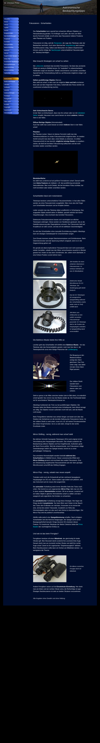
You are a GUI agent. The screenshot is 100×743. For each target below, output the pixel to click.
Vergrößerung (71, 45)
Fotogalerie (7, 98)
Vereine (6, 90)
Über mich (7, 101)
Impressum (7, 110)
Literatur (6, 84)
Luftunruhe (39, 66)
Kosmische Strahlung (11, 61)
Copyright (7, 107)
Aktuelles (7, 19)
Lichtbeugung (72, 349)
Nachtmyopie (56, 50)
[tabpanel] (57, 23)
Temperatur (58, 43)
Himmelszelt (8, 113)
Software (7, 87)
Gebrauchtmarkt (9, 93)
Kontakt (6, 104)
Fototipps (7, 96)
